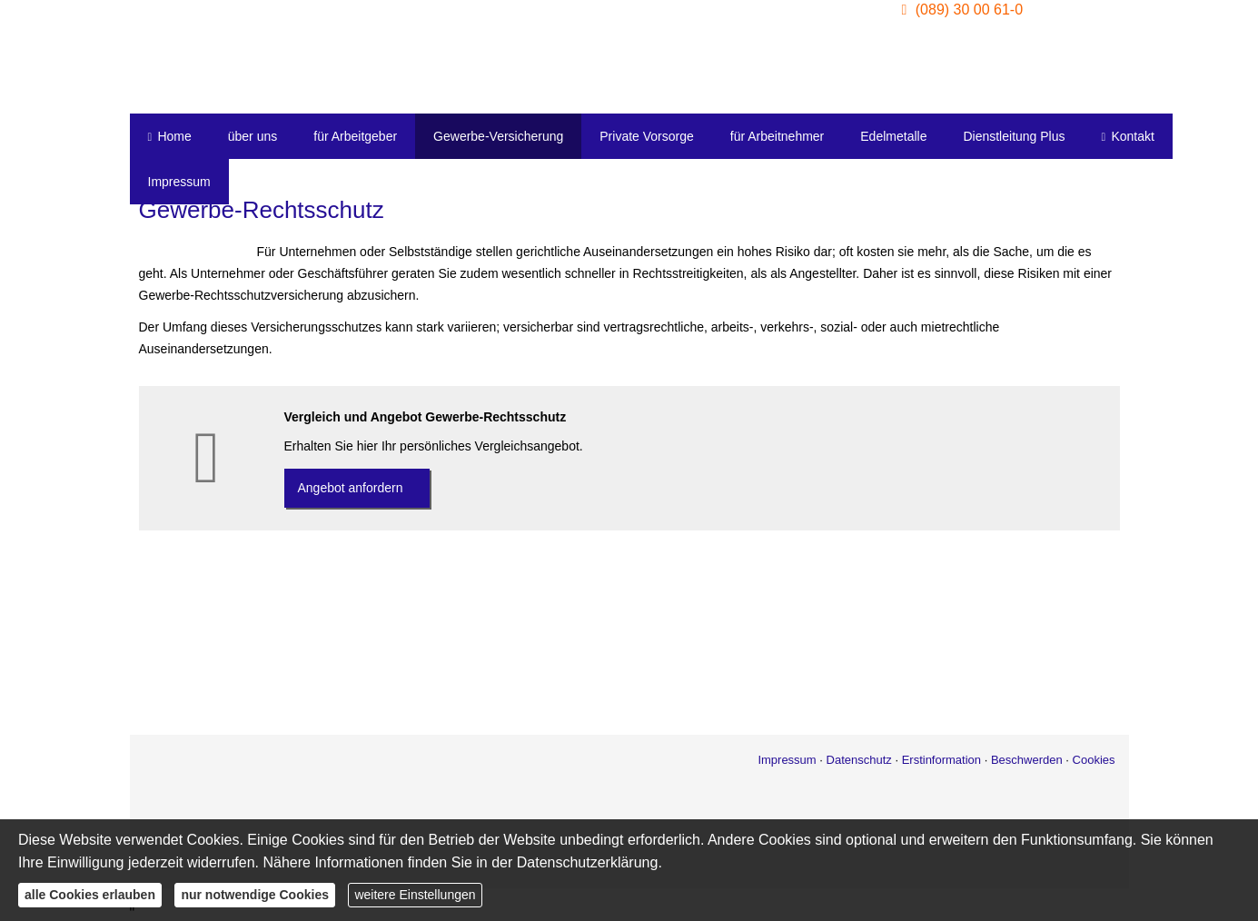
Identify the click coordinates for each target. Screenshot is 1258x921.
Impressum (787, 760)
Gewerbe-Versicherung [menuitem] (498, 136)
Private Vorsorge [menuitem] (646, 136)
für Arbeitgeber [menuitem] (355, 136)
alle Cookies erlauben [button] (90, 894)
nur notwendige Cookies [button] (255, 894)
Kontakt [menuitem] (1128, 136)
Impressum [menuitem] (179, 181)
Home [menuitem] (170, 136)
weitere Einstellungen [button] (414, 894)
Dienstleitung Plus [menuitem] (1014, 136)
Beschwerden (1027, 760)
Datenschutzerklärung (588, 862)
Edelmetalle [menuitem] (893, 136)
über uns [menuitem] (252, 136)
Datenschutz (859, 760)
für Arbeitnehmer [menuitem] (777, 136)
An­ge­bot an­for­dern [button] (350, 487)
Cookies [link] (1094, 760)
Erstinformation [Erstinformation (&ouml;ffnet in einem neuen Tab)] (941, 760)
